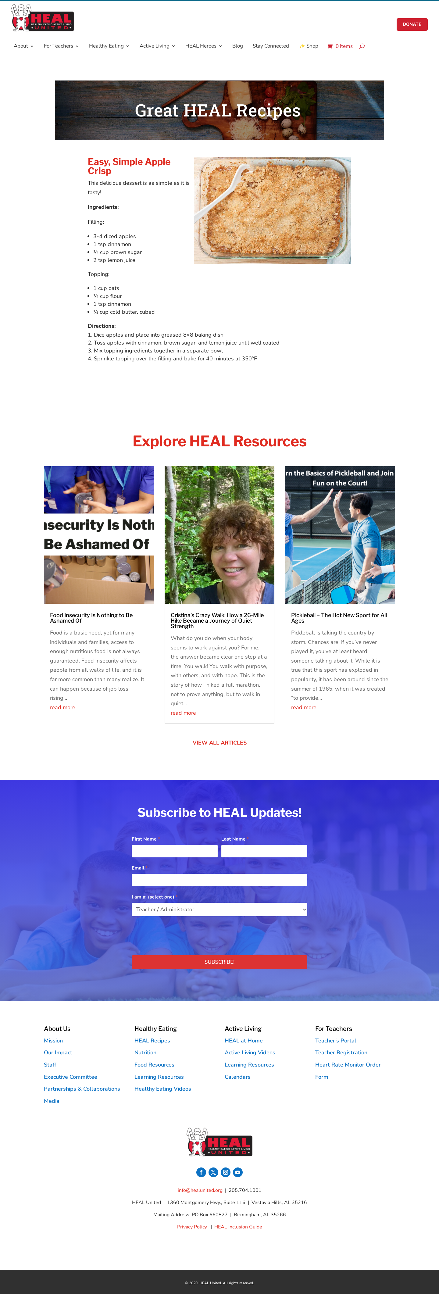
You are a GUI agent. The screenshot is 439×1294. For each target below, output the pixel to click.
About (21, 46)
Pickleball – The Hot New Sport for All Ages (339, 618)
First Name (146, 839)
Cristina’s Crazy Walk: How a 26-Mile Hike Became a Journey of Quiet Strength (217, 620)
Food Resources (154, 1064)
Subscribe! (219, 962)
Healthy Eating (106, 46)
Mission (53, 1040)
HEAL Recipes (152, 1040)
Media (51, 1101)
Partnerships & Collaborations (82, 1088)
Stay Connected (271, 46)
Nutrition (145, 1052)
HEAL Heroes (200, 46)
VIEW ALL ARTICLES (220, 742)
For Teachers (58, 46)
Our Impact (58, 1052)
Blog (237, 46)
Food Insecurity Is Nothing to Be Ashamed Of (91, 618)
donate (412, 24)
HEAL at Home (244, 1040)
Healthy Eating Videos (162, 1088)
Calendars (238, 1077)
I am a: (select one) (155, 897)
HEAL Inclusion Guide (238, 1227)
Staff (50, 1064)
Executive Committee (70, 1077)
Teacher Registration (341, 1052)
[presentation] (178, 934)
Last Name (235, 839)
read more (62, 707)
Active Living (155, 46)
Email (140, 868)
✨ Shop (308, 46)
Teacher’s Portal (335, 1040)
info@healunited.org (200, 1190)
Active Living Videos (250, 1052)
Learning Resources (159, 1077)
